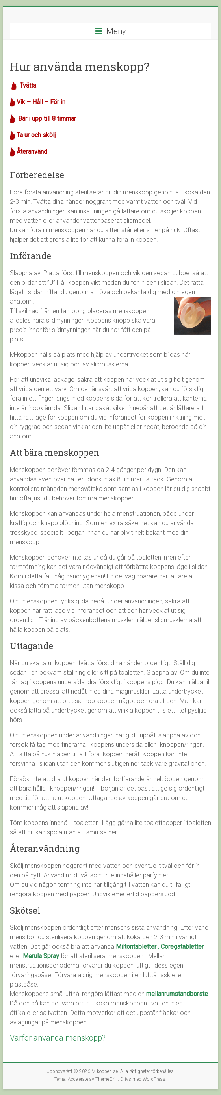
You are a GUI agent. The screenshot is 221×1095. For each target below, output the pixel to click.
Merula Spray (41, 956)
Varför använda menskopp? (58, 1038)
